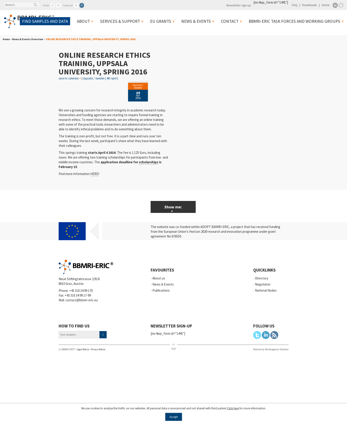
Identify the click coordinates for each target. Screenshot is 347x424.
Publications (161, 290)
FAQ (294, 5)
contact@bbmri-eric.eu (81, 300)
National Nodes (266, 290)
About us (158, 278)
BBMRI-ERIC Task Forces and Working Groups (294, 21)
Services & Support (120, 21)
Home (326, 5)
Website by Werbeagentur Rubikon (271, 349)
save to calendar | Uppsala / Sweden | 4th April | (88, 78)
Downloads (309, 5)
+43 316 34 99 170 (81, 290)
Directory (261, 278)
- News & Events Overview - (27, 39)
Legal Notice (83, 349)
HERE (94, 174)
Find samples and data (45, 21)
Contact (230, 21)
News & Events (196, 21)
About (83, 21)
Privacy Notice (98, 349)
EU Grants (160, 21)
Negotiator (263, 284)
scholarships (148, 162)
